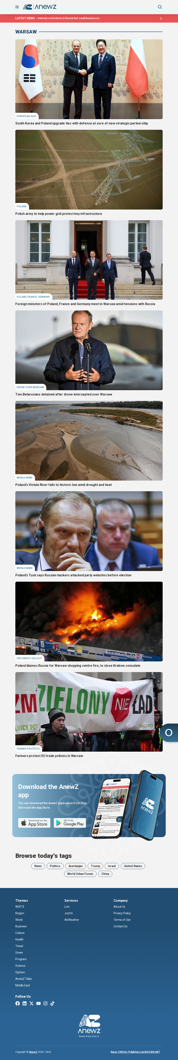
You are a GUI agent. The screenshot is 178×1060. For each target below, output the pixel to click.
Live (66, 906)
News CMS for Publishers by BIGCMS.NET (135, 1052)
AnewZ (33, 1052)
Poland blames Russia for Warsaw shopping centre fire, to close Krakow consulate (77, 666)
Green (19, 952)
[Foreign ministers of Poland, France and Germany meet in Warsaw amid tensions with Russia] (89, 260)
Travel (19, 946)
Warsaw (26, 32)
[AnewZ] (89, 1026)
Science (20, 965)
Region (19, 913)
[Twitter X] (31, 1003)
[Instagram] (45, 1003)
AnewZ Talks (23, 978)
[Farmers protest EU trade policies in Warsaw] (89, 712)
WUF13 (19, 906)
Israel (112, 866)
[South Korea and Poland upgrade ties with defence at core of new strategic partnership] (89, 79)
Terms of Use (122, 919)
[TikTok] (52, 1003)
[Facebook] (17, 1003)
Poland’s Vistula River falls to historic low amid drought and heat (63, 485)
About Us (119, 906)
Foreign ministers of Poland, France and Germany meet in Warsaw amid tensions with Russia (85, 304)
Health (19, 939)
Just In (68, 913)
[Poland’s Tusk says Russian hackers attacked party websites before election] (89, 531)
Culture (20, 933)
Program (21, 959)
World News (25, 477)
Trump (95, 866)
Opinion (20, 972)
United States (133, 866)
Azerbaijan (76, 866)
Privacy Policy (122, 913)
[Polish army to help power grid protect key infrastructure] (89, 170)
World (19, 919)
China (105, 873)
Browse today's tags (43, 856)
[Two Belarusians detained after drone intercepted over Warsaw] (89, 350)
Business (21, 926)
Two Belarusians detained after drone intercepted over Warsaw (63, 394)
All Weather (71, 919)
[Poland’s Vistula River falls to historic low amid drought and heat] (89, 441)
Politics (55, 866)
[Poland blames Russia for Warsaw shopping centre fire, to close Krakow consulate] (89, 621)
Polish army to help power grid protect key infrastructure (58, 214)
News (38, 866)
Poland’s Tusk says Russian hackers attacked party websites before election (73, 575)
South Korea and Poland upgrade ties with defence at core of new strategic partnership (81, 123)
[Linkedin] (24, 1003)
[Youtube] (38, 1003)
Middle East (22, 985)
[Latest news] (161, 18)
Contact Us (120, 926)
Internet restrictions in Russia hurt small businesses (69, 18)
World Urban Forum (80, 873)
